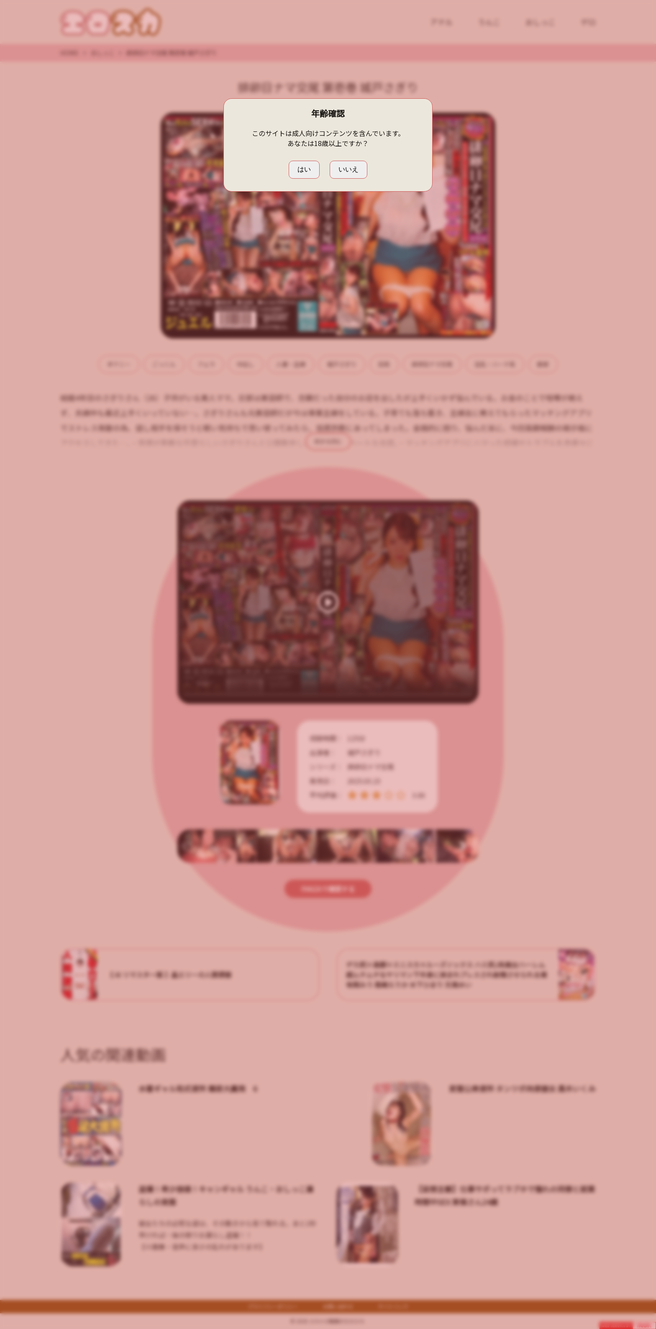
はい (304, 169)
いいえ (348, 169)
